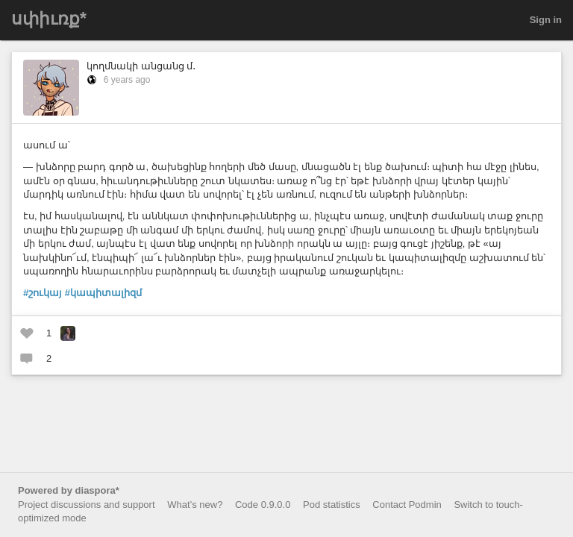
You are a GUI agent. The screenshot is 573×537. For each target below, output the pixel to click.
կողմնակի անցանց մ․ (141, 66)
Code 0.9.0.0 (262, 504)
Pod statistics (331, 504)
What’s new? (194, 504)
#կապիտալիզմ (103, 292)
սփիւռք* (49, 18)
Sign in (546, 19)
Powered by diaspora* (68, 490)
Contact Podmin (407, 504)
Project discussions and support (86, 504)
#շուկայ (42, 292)
